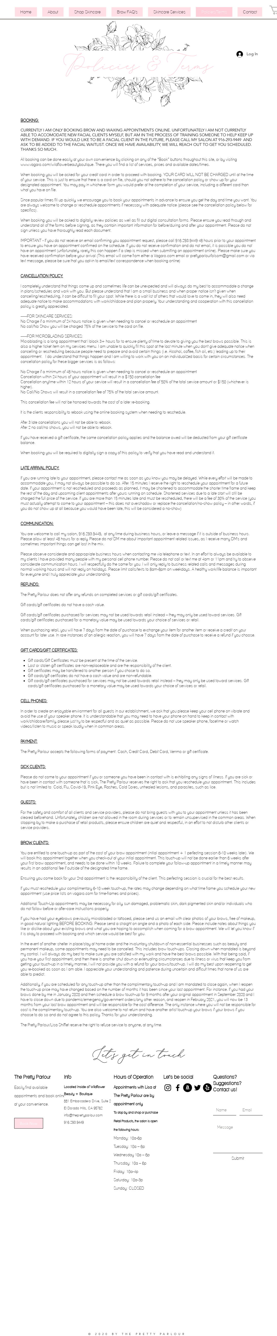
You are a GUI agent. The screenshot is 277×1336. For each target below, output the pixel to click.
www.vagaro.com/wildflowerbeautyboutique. (57, 164)
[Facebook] (177, 1087)
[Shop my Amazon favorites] (187, 1087)
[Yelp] (207, 1087)
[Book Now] (28, 1123)
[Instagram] (167, 1087)
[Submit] (238, 1158)
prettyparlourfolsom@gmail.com (217, 255)
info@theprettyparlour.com (83, 1115)
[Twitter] (197, 1087)
